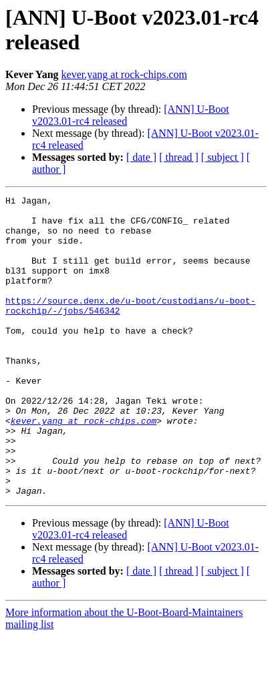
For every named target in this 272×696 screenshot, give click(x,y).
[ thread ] (178, 157)
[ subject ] (222, 157)
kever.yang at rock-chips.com (124, 74)
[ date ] (141, 157)
